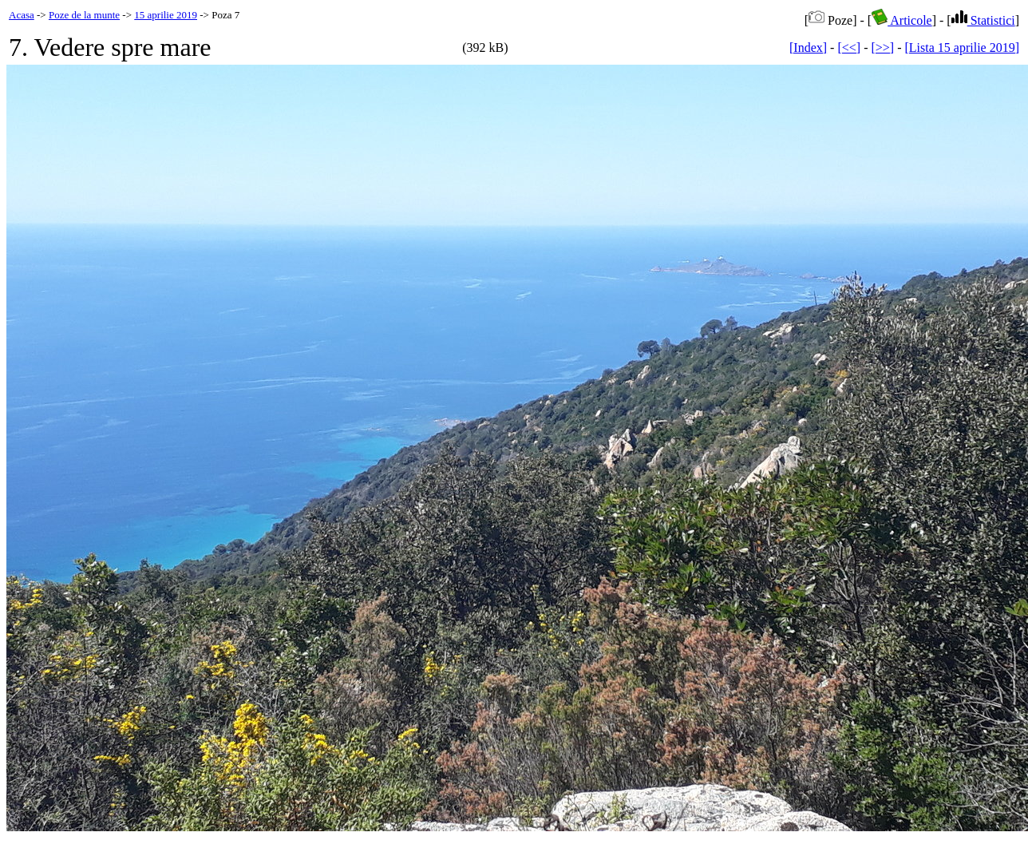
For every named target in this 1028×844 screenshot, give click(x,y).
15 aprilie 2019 (165, 15)
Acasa (21, 15)
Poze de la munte (84, 15)
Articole (902, 20)
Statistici (983, 20)
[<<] (848, 47)
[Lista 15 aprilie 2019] (961, 47)
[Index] (808, 47)
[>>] (882, 47)
